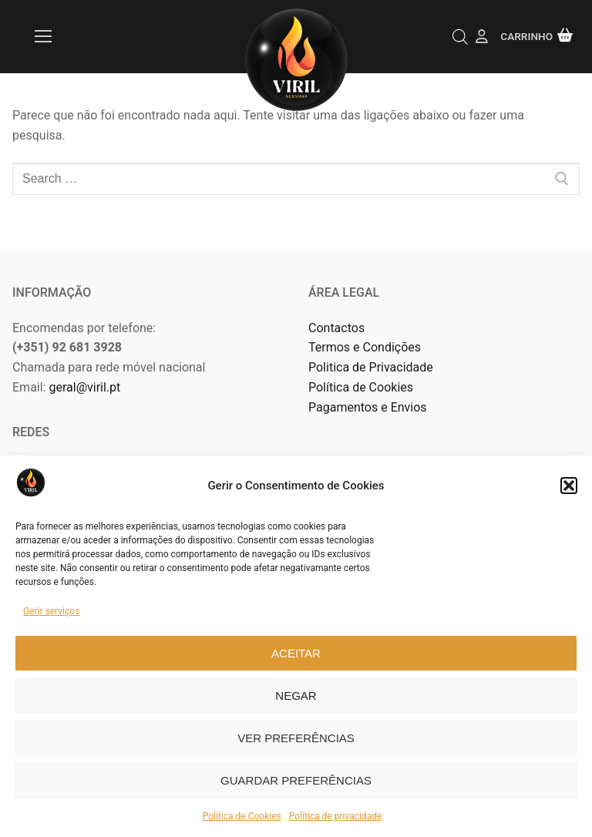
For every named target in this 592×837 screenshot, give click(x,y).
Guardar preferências (296, 780)
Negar (295, 695)
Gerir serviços (51, 611)
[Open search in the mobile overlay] (460, 36)
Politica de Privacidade (372, 367)
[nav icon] (43, 37)
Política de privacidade (335, 816)
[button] (569, 485)
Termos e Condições (366, 347)
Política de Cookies (242, 816)
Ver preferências (296, 738)
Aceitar (296, 653)
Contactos (336, 328)
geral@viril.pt (84, 387)
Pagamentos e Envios (367, 407)
